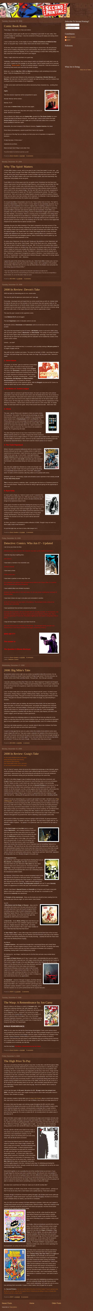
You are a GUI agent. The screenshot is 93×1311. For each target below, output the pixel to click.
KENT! (69, 40)
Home (32, 1303)
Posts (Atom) (13, 1307)
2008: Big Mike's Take (17, 670)
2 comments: (30, 532)
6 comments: (30, 657)
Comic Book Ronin (15, 26)
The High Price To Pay (17, 1061)
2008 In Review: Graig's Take (21, 753)
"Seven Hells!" (15, 65)
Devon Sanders (71, 37)
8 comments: (25, 1297)
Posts (68, 24)
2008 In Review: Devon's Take (22, 289)
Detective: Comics (13, 659)
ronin (19, 30)
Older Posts (56, 1303)
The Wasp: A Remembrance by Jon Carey (28, 1002)
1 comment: (26, 743)
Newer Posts (7, 1303)
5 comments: (30, 1050)
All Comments (70, 28)
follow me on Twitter (85, 69)
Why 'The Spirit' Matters (18, 166)
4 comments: (30, 156)
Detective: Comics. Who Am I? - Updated (28, 543)
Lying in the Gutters (35, 1098)
